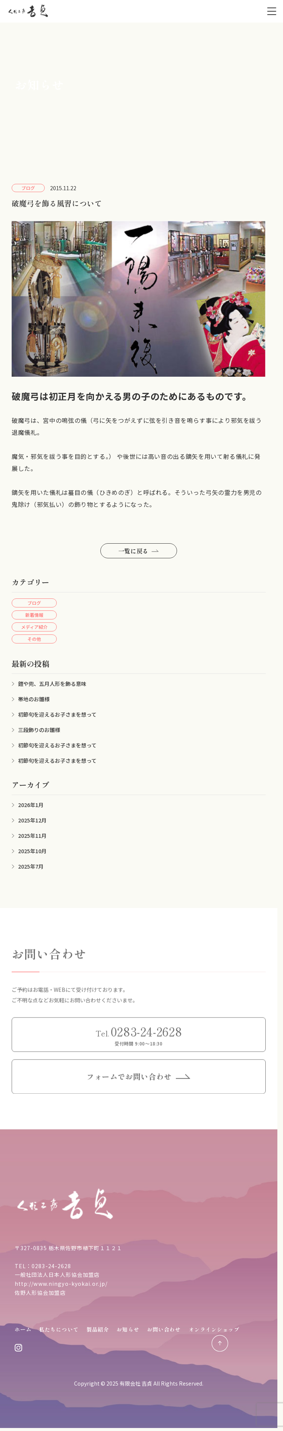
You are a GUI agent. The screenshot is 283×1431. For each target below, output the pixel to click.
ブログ (34, 603)
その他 (34, 639)
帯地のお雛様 (34, 699)
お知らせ (128, 1329)
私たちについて (59, 1329)
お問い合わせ (164, 1329)
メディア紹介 (34, 627)
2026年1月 (31, 805)
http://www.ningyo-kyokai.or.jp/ (61, 1283)
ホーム (23, 1329)
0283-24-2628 (51, 1266)
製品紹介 (97, 1329)
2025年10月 (32, 851)
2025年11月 (32, 835)
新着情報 (34, 615)
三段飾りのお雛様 (39, 730)
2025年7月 (31, 866)
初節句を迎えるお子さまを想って (57, 714)
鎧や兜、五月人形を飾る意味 (52, 683)
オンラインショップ (214, 1329)
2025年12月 (32, 820)
